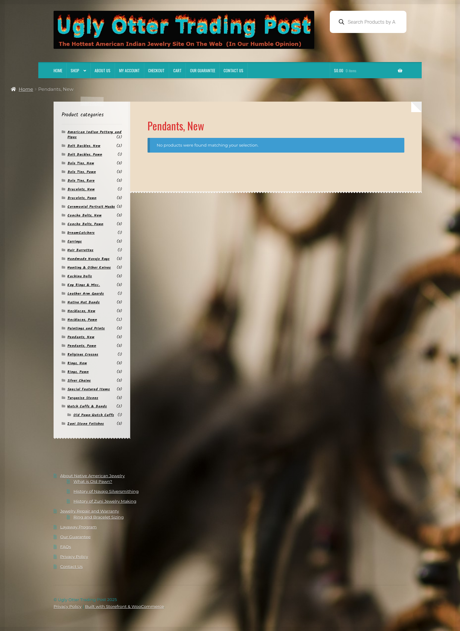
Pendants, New (80, 337)
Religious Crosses (82, 354)
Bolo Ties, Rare (81, 180)
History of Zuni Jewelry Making (104, 501)
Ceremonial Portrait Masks (91, 207)
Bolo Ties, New (80, 163)
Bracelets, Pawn (81, 198)
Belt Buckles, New (83, 146)
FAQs (65, 546)
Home (58, 70)
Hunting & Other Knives (89, 267)
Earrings (74, 241)
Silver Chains (79, 380)
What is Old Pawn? (92, 481)
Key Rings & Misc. (83, 285)
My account (129, 70)
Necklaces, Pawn (82, 320)
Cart (177, 70)
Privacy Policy (74, 556)
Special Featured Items (88, 389)
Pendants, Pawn (81, 346)
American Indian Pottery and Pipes (94, 134)
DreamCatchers (81, 233)
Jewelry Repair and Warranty (89, 511)
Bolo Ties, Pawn (81, 172)
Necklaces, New (81, 311)
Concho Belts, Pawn (85, 224)
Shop (75, 70)
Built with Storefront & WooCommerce (124, 606)
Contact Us (233, 70)
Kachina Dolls (79, 276)
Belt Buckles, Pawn (84, 154)
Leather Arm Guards (85, 293)
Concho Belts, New (84, 215)
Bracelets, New (81, 189)
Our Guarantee (202, 70)
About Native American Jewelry (92, 475)
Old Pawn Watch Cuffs (93, 415)
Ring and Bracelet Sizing (98, 517)
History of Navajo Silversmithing (106, 491)
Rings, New (77, 363)
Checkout (156, 70)
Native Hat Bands (83, 302)
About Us (102, 70)
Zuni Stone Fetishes (85, 424)
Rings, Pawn (78, 372)
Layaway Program (78, 527)
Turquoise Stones (82, 398)
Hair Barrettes (80, 250)
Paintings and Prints (86, 328)
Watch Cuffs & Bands (87, 406)
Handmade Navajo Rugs (88, 259)
